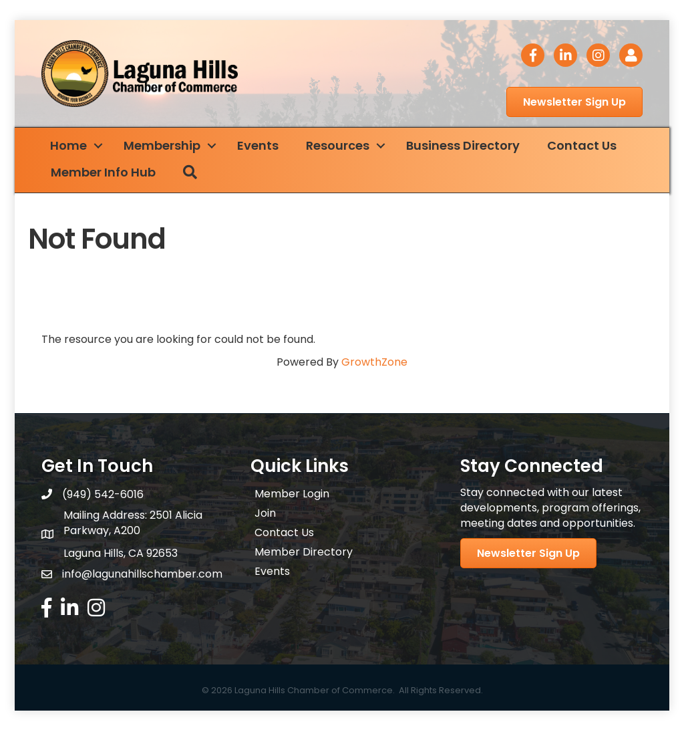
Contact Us (586, 146)
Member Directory (303, 553)
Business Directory (467, 146)
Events (262, 146)
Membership (166, 146)
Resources (342, 146)
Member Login (291, 495)
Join (265, 514)
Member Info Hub (107, 173)
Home (73, 146)
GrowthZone (374, 362)
